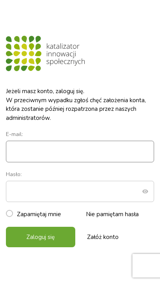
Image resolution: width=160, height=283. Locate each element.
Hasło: (80, 186)
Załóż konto (103, 237)
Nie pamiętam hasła (112, 214)
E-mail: (80, 146)
